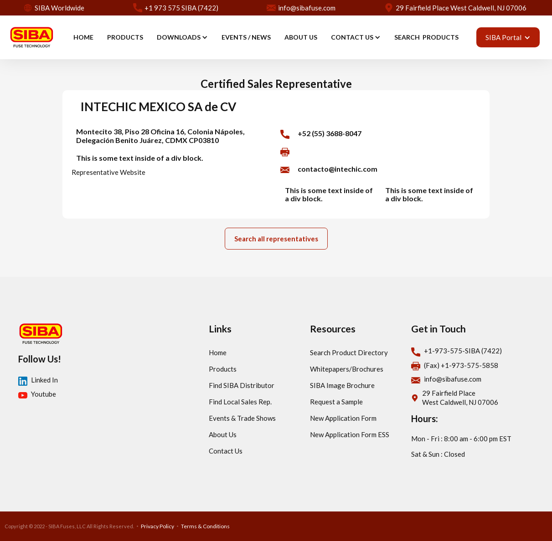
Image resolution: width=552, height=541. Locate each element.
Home (218, 352)
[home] (31, 37)
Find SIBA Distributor (241, 385)
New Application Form (343, 418)
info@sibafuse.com (452, 379)
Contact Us (225, 451)
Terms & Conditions (205, 526)
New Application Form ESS (349, 434)
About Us (223, 434)
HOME (83, 37)
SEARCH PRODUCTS (426, 37)
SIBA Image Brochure (342, 385)
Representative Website (108, 172)
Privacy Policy (157, 526)
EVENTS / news (246, 37)
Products (223, 369)
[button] (182, 37)
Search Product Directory (349, 352)
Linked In (44, 380)
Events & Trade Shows (242, 418)
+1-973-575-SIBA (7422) (463, 351)
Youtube (43, 394)
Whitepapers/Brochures (346, 369)
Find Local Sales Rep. (240, 402)
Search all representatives (276, 239)
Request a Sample (336, 402)
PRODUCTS (125, 37)
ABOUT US (300, 37)
